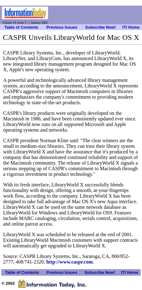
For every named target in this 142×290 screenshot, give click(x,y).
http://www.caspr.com (69, 261)
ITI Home (131, 27)
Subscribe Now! (100, 27)
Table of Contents (21, 27)
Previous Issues (62, 27)
